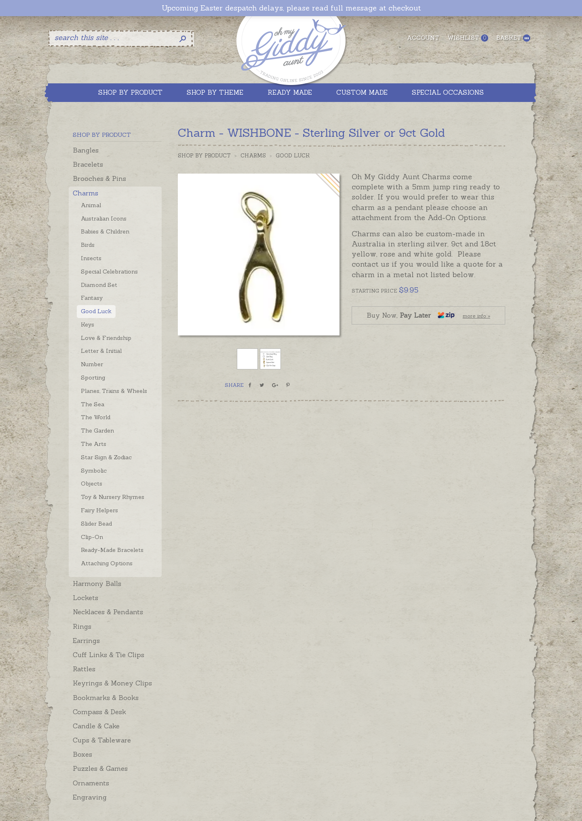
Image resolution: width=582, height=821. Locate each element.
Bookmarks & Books (106, 698)
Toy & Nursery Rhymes (112, 497)
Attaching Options (107, 563)
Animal (91, 205)
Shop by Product (204, 155)
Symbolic (94, 470)
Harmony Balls (97, 583)
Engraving (90, 797)
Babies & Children (105, 231)
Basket (513, 38)
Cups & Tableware (102, 740)
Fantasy (92, 297)
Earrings (86, 640)
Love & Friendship (106, 338)
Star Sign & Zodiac (106, 457)
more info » (476, 316)
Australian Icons (104, 218)
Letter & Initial (101, 350)
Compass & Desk (99, 712)
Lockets (85, 598)
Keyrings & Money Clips (112, 683)
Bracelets (88, 164)
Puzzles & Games (100, 768)
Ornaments (91, 783)
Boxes (82, 754)
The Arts (93, 444)
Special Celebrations (109, 271)
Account (423, 37)
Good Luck (96, 311)
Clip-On (92, 537)
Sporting (93, 377)
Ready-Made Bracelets (112, 550)
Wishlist (467, 38)
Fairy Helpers (99, 510)
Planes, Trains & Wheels (114, 391)
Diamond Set (99, 285)
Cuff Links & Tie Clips (108, 655)
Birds (88, 244)
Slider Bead (96, 523)
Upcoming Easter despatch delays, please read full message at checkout (291, 8)
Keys (87, 324)
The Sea (92, 404)
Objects (91, 483)
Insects (91, 258)
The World (95, 417)
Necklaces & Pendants (108, 612)
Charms (85, 193)
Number (92, 364)
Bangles (86, 150)
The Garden (97, 430)
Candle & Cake (96, 726)
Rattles (84, 669)
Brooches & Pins (99, 178)
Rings (82, 626)
